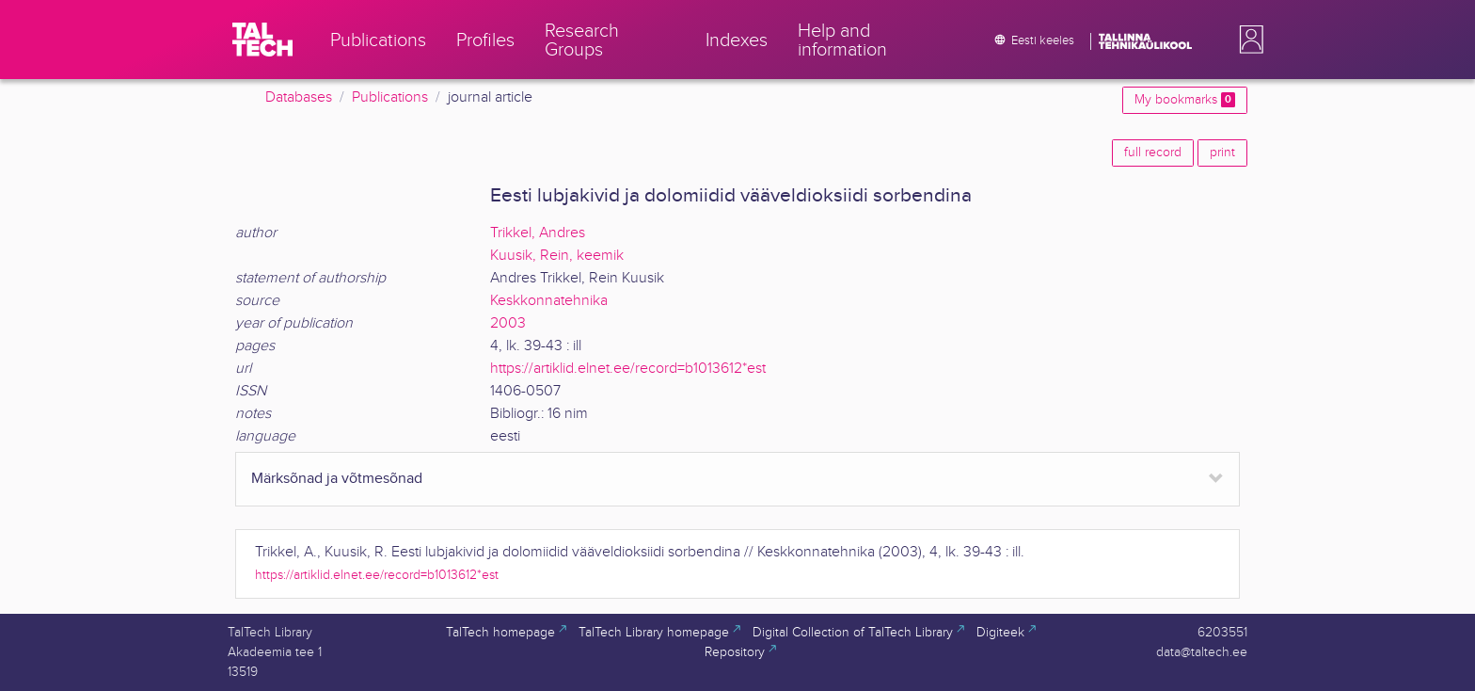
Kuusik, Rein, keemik (557, 256)
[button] (1247, 39)
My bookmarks (1184, 99)
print (1222, 152)
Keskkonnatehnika (549, 301)
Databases (298, 97)
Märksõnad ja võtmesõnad (336, 479)
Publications (390, 97)
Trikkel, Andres (537, 233)
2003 (508, 323)
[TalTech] (262, 39)
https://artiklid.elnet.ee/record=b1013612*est (628, 369)
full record (1153, 152)
